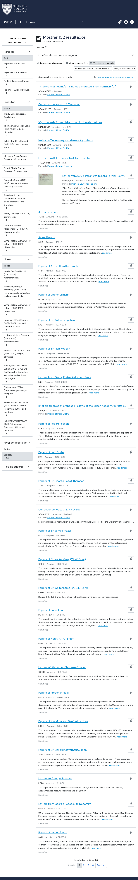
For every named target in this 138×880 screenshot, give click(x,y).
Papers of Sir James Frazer (54, 530)
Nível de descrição (15, 442)
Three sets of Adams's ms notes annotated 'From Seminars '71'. (77, 86)
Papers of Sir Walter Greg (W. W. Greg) (62, 559)
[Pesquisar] (52, 22)
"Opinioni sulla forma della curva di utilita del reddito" (70, 122)
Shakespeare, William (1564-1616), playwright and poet (15, 392)
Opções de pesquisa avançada (57, 55)
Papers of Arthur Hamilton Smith (58, 266)
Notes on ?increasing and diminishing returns (65, 140)
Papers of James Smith (52, 832)
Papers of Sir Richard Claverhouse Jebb (62, 749)
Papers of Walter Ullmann (53, 294)
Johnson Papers (48, 212)
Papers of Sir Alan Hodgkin (54, 348)
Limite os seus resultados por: (17, 40)
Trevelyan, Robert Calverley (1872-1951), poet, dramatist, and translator (14, 202)
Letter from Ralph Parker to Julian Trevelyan (65, 158)
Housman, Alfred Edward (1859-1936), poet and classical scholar (16, 324)
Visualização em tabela (102, 63)
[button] (120, 22)
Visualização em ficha (77, 63)
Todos (7, 58)
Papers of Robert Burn (51, 610)
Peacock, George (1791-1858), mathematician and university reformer (16, 184)
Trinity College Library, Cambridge (15, 117)
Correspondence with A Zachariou (59, 104)
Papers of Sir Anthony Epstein (56, 320)
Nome (7, 259)
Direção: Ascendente (123, 68)
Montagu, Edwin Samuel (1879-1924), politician (15, 159)
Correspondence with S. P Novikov (59, 509)
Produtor (9, 102)
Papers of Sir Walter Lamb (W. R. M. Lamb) (63, 587)
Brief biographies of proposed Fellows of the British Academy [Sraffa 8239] (82, 405)
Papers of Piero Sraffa (14, 65)
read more (107, 252)
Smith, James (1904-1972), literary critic (17, 217)
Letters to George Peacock (55, 778)
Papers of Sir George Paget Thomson (61, 481)
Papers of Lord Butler (51, 452)
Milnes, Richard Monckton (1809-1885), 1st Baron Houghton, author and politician (16, 409)
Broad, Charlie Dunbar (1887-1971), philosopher (16, 171)
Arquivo (11, 456)
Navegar (8, 22)
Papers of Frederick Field (53, 692)
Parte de (9, 51)
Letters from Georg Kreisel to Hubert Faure (64, 377)
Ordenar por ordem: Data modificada (92, 68)
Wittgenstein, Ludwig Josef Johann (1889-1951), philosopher (17, 245)
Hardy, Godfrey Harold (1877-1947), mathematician (15, 276)
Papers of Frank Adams (15, 74)
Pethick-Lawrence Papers (16, 82)
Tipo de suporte (14, 466)
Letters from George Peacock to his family (64, 803)
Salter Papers (46, 237)
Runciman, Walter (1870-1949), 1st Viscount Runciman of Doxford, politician (16, 427)
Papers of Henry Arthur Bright (56, 638)
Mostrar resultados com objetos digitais (113, 77)
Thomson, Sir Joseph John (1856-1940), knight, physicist (17, 130)
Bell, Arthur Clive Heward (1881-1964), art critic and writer (16, 145)
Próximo (101, 865)
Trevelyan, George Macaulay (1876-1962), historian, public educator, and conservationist (17, 293)
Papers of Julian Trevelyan (17, 91)
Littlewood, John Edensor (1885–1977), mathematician (16, 340)
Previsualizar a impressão (50, 63)
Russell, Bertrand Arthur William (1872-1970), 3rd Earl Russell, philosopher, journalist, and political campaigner (16, 373)
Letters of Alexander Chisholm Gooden (62, 667)
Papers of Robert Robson (53, 423)
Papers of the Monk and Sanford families (63, 721)
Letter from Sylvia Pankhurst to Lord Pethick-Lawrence (94, 175)
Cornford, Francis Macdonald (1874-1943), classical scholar (16, 230)
